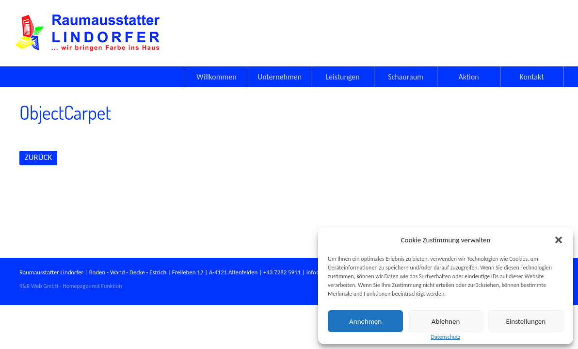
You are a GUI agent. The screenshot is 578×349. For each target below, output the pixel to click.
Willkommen (216, 76)
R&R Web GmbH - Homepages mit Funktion (70, 286)
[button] (558, 240)
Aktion (468, 76)
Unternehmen (279, 76)
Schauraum (405, 76)
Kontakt (531, 76)
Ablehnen (446, 321)
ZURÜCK (38, 157)
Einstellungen (526, 321)
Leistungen (342, 76)
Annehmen (365, 321)
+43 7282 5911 (282, 272)
